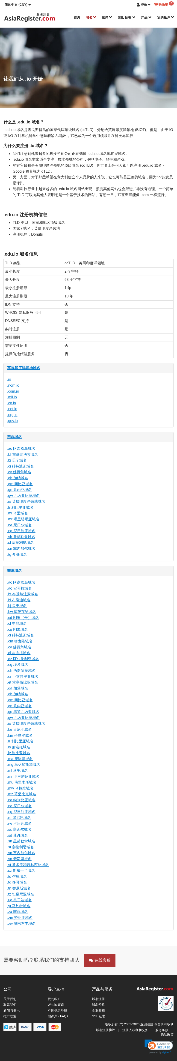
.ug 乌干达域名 (19, 900)
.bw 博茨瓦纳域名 (21, 612)
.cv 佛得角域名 (19, 472)
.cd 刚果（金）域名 (23, 618)
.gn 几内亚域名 (19, 490)
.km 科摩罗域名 (19, 735)
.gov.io (12, 421)
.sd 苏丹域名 (17, 835)
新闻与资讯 (11, 1010)
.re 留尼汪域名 (19, 818)
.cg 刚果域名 (17, 629)
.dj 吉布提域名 (18, 653)
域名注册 (98, 999)
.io (9, 379)
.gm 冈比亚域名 (20, 484)
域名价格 (98, 1005)
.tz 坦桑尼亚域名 (20, 894)
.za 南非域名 (17, 912)
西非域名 (14, 437)
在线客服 (100, 960)
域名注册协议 (105, 1030)
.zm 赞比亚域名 (19, 918)
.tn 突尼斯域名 (19, 888)
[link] (159, 1046)
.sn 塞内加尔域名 (21, 548)
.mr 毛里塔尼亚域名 (23, 519)
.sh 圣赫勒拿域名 (21, 537)
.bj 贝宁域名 (17, 460)
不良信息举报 (57, 1010)
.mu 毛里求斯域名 (21, 782)
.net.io (12, 409)
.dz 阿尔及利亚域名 (23, 659)
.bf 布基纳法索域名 (22, 454)
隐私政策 (167, 1034)
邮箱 (107, 17)
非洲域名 (14, 571)
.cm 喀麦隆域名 (19, 641)
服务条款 (161, 1030)
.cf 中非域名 (17, 623)
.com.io (13, 391)
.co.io (11, 403)
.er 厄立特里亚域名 (22, 677)
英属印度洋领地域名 (23, 368)
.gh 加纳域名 (17, 478)
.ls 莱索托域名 (18, 747)
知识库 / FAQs (58, 1016)
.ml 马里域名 (17, 513)
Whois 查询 (56, 1005)
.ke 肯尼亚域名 (19, 729)
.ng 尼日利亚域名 (21, 531)
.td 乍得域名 (17, 876)
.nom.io (13, 385)
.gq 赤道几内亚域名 (23, 712)
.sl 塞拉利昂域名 (20, 543)
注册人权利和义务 (135, 1030)
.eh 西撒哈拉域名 (21, 671)
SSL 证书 (127, 17)
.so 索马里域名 (19, 859)
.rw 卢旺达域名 (19, 823)
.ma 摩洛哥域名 (20, 759)
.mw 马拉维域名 (20, 788)
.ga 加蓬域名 (17, 688)
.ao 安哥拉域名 (19, 588)
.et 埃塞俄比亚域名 (22, 682)
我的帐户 (165, 17)
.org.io (12, 415)
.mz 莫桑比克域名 (21, 794)
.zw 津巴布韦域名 (21, 924)
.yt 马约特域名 (18, 906)
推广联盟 (9, 1016)
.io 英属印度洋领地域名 (26, 501)
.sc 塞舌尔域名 (19, 829)
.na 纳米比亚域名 (21, 800)
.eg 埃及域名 (17, 665)
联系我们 (9, 1005)
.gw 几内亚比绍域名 (23, 496)
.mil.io (12, 397)
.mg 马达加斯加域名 (23, 765)
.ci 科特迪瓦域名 (20, 466)
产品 (146, 17)
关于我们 (9, 999)
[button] (18, 4)
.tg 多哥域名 (17, 554)
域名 (91, 17)
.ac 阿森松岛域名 (21, 449)
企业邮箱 (98, 1010)
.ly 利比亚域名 (18, 753)
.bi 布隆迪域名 (18, 600)
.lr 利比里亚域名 (20, 507)
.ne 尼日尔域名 (19, 525)
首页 (77, 17)
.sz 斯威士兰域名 (21, 871)
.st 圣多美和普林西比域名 (28, 865)
